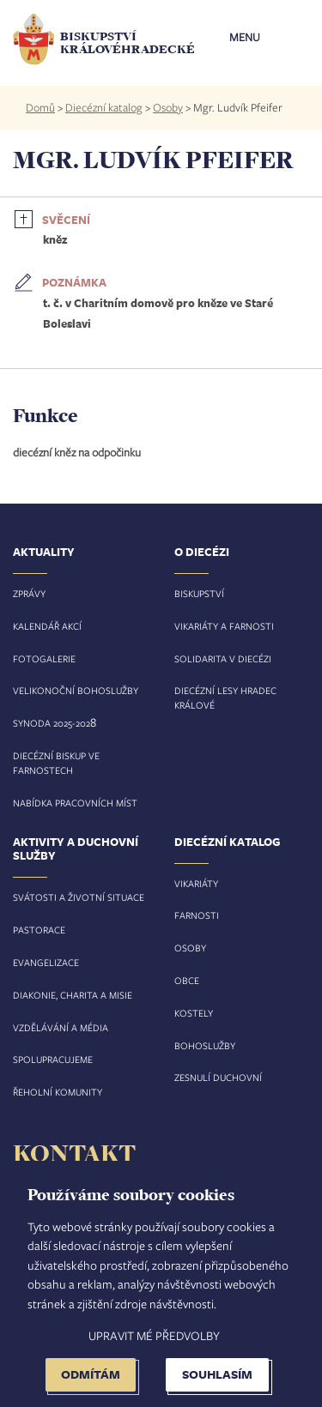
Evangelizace (46, 962)
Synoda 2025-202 (51, 722)
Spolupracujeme (53, 1059)
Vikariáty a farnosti (224, 625)
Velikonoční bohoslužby (75, 690)
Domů (40, 107)
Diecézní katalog (104, 107)
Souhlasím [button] (217, 1374)
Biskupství (199, 593)
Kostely (193, 1012)
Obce (186, 980)
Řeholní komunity (57, 1091)
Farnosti (196, 915)
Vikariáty (196, 883)
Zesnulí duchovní (218, 1077)
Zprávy (29, 593)
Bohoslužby (204, 1045)
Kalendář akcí (47, 625)
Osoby (168, 107)
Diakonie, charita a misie (72, 994)
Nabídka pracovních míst (75, 802)
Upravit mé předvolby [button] (154, 1335)
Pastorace (39, 929)
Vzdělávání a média (60, 1027)
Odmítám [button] (90, 1374)
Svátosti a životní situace (78, 897)
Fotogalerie (44, 658)
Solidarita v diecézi (222, 658)
